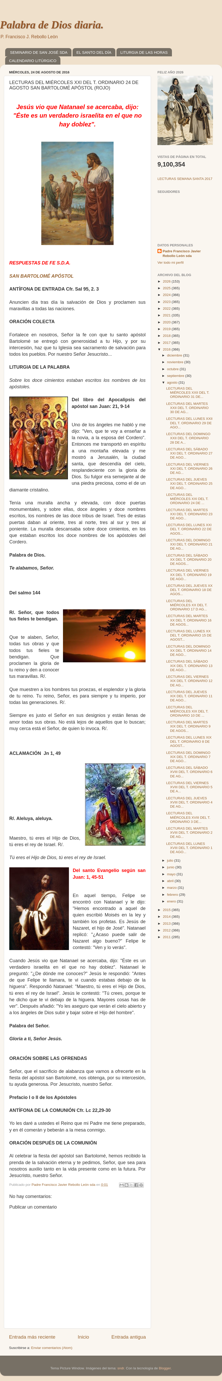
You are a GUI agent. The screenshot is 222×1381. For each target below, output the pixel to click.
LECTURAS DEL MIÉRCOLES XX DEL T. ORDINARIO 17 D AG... (187, 605)
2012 (167, 930)
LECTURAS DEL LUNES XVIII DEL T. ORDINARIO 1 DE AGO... (189, 848)
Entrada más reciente (32, 1337)
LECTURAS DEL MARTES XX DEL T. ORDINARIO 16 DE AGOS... (189, 620)
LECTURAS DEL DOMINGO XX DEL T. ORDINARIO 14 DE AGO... (189, 650)
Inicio (83, 1337)
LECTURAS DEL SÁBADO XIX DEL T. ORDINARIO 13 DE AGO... (189, 665)
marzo (172, 888)
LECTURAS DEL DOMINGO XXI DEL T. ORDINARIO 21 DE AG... (189, 544)
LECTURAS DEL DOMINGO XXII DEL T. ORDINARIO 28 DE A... (188, 438)
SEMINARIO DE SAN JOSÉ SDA (39, 52)
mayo (172, 874)
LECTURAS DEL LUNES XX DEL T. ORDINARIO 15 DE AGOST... (189, 635)
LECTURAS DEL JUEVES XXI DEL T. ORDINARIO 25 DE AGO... (189, 483)
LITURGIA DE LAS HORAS (144, 52)
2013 (167, 923)
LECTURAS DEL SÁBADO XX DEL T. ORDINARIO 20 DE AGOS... (189, 559)
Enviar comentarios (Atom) (52, 1348)
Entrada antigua (129, 1337)
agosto (172, 382)
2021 (167, 315)
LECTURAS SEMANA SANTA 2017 (184, 179)
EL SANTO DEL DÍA (93, 52)
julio (170, 860)
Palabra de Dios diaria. (52, 25)
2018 (167, 336)
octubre (173, 369)
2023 (167, 302)
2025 (167, 288)
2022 (167, 308)
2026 (167, 281)
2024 (167, 295)
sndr (120, 1368)
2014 (167, 917)
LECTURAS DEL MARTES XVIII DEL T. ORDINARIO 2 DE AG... (189, 832)
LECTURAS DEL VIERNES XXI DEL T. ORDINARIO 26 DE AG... (189, 468)
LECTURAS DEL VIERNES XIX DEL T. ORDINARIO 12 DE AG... (189, 681)
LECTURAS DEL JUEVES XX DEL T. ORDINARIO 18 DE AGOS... (189, 590)
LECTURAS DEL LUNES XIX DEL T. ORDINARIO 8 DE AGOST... (189, 741)
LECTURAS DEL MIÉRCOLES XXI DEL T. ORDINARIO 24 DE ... (187, 499)
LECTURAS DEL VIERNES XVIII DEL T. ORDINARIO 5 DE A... (189, 787)
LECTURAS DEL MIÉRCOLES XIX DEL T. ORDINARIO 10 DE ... (187, 711)
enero (172, 901)
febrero (173, 895)
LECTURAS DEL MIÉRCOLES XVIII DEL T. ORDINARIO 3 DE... (188, 817)
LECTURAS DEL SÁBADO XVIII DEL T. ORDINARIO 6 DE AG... (189, 772)
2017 (167, 343)
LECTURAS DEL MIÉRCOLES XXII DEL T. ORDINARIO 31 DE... (187, 392)
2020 (167, 322)
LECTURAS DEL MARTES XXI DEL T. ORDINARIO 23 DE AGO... (189, 514)
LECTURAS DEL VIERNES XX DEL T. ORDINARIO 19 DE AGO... (189, 574)
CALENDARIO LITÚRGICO (32, 60)
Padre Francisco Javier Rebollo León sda (182, 253)
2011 (167, 937)
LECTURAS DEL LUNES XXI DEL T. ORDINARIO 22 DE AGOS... (189, 529)
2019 (167, 329)
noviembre (175, 362)
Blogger (165, 1368)
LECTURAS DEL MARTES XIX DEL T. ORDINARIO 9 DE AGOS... (188, 726)
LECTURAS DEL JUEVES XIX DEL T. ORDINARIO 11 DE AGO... (189, 696)
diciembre (175, 355)
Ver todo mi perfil (170, 262)
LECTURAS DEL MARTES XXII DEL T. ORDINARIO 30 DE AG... (187, 408)
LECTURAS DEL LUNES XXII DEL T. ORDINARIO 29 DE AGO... (189, 423)
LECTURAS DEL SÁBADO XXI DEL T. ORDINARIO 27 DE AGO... (189, 453)
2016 (167, 349)
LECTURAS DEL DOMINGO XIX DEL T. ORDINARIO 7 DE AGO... (188, 757)
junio (171, 867)
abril (171, 881)
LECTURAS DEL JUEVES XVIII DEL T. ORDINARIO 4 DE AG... (189, 802)
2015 (167, 910)
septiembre (176, 376)
